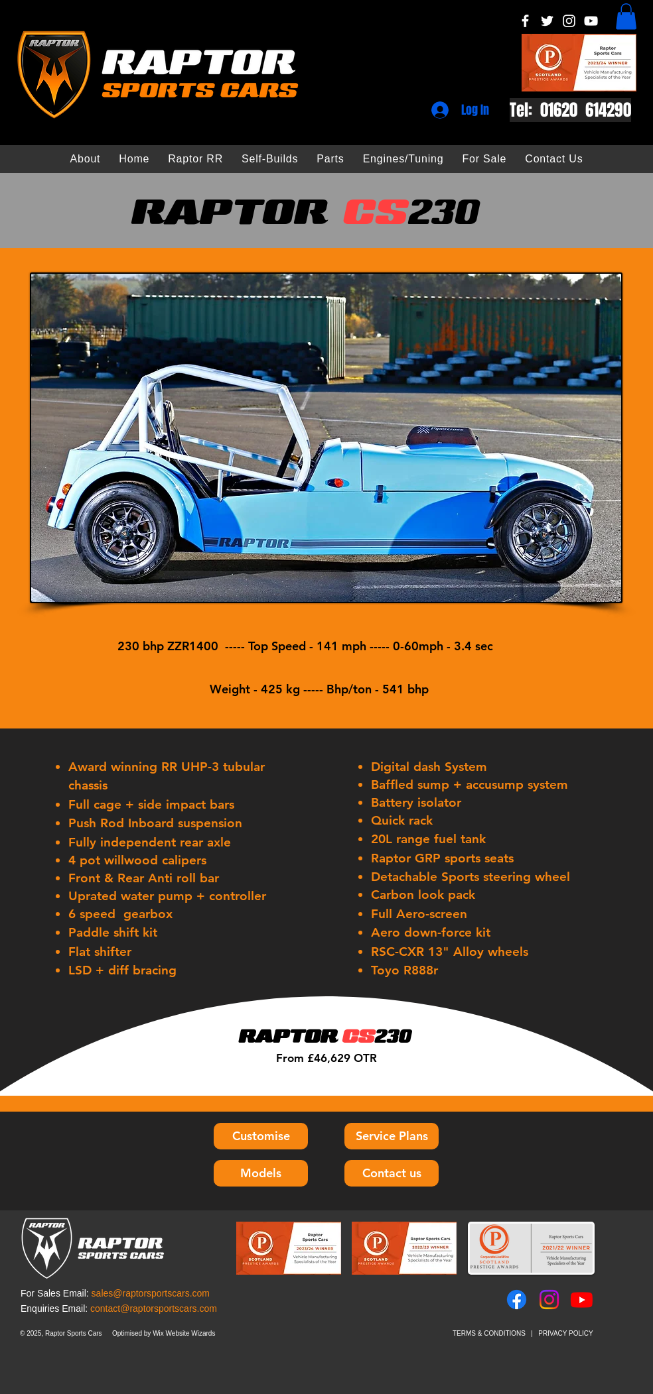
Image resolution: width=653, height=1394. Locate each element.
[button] (626, 16)
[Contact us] (391, 1173)
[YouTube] (591, 21)
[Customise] (261, 1136)
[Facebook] (525, 21)
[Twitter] (547, 21)
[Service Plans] (391, 1136)
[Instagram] (569, 21)
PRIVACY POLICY (565, 1333)
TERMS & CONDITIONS (489, 1333)
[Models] (261, 1173)
